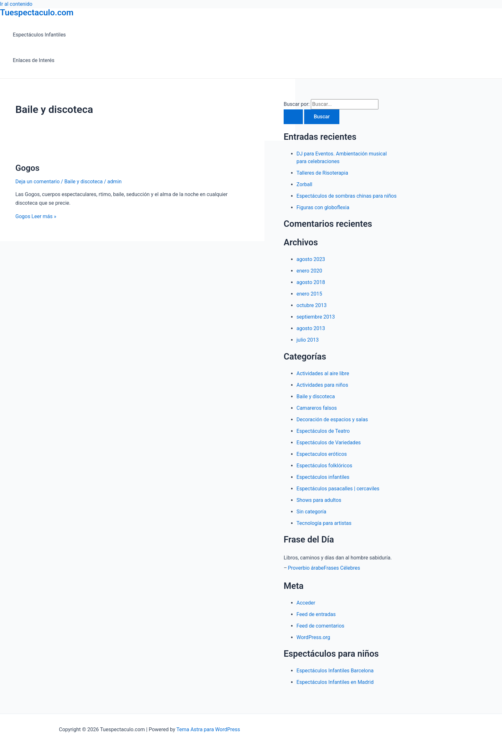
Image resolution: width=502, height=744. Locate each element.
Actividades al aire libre (322, 373)
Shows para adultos (318, 500)
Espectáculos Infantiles (39, 35)
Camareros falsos (316, 408)
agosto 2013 (310, 328)
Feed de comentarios (320, 626)
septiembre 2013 (315, 317)
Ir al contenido (16, 4)
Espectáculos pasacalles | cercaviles (337, 489)
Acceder (305, 603)
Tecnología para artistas (324, 523)
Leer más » (35, 216)
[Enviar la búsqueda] (293, 116)
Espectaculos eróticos (321, 454)
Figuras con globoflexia (322, 207)
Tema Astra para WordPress (208, 729)
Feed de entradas (316, 614)
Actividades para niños (322, 385)
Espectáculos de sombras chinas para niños (346, 196)
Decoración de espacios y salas (332, 419)
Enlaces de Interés (33, 60)
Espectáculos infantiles (322, 477)
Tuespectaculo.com (37, 12)
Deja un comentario (37, 181)
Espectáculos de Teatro (323, 431)
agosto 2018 (310, 282)
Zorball (304, 184)
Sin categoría (311, 512)
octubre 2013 (311, 305)
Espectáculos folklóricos (324, 466)
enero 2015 (309, 294)
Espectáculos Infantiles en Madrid (335, 682)
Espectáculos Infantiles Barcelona (335, 671)
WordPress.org (313, 637)
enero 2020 (309, 271)
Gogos (27, 168)
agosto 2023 (310, 259)
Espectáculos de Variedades (328, 442)
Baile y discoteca (83, 181)
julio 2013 (307, 340)
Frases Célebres (342, 568)
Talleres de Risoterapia (322, 173)
